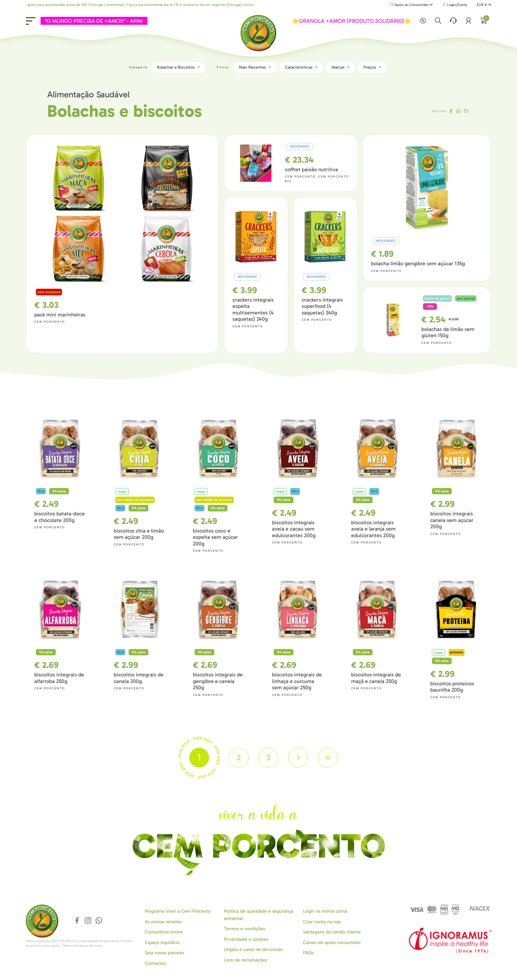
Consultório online (164, 932)
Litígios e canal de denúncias (253, 949)
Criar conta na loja (322, 922)
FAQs (308, 953)
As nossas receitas (163, 922)
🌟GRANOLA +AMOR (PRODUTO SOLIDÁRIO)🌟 (351, 20)
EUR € (484, 5)
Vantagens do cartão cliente (332, 932)
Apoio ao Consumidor (411, 5)
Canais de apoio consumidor (332, 942)
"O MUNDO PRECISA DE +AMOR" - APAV (94, 20)
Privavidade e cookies (246, 939)
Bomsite (95, 946)
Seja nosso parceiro (164, 953)
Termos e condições (244, 928)
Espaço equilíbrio (162, 942)
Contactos (155, 963)
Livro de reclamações (245, 960)
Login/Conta (454, 5)
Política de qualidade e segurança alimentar (258, 914)
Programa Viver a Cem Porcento (178, 911)
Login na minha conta (325, 911)
